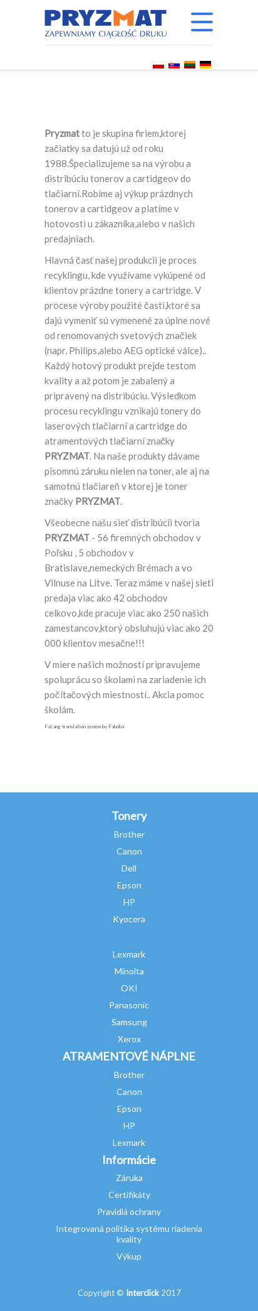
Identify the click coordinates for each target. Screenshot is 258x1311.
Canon (129, 851)
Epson (129, 885)
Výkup (129, 1256)
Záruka (129, 1177)
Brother (129, 834)
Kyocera (129, 919)
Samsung (129, 1022)
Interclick (142, 1293)
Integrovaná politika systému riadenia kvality (129, 1233)
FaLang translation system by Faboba (84, 726)
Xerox (129, 1038)
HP (129, 902)
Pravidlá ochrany (129, 1211)
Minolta (129, 971)
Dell (129, 868)
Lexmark (129, 954)
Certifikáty (129, 1194)
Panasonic (129, 1005)
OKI (129, 988)
